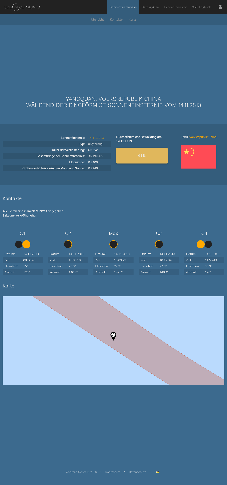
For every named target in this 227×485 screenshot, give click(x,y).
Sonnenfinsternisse (123, 7)
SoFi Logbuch (201, 7)
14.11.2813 (96, 138)
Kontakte (116, 19)
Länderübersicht (175, 7)
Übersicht (97, 19)
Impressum (112, 472)
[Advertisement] (113, 55)
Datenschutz (137, 472)
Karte (132, 19)
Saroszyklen (150, 7)
